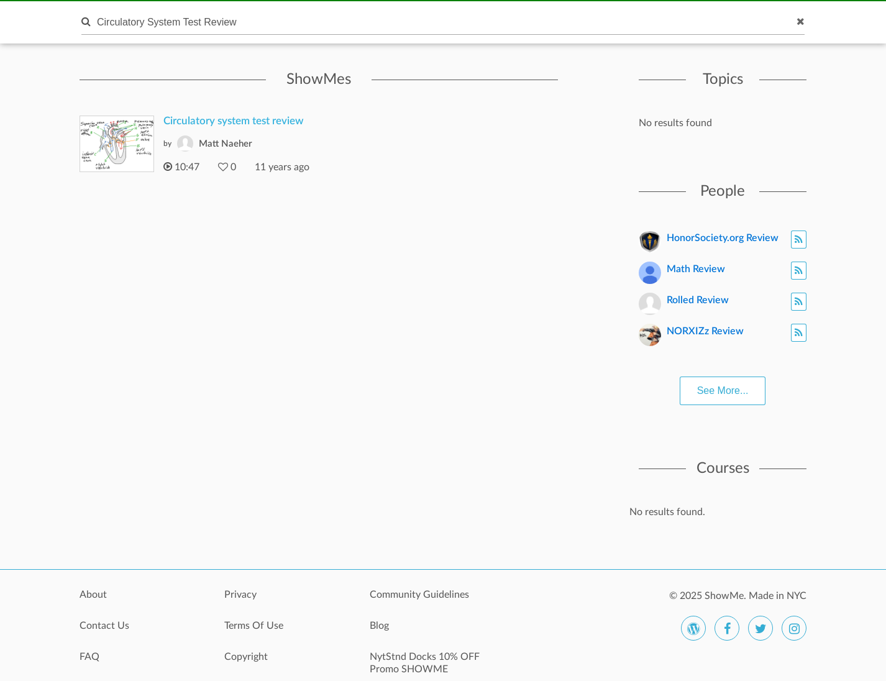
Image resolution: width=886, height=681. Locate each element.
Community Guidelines (419, 595)
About (93, 595)
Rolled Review (698, 300)
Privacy (240, 595)
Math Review (696, 269)
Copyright (246, 657)
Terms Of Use (253, 626)
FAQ (89, 657)
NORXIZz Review (705, 331)
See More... (723, 390)
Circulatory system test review (233, 121)
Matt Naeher (225, 144)
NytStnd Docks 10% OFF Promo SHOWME (425, 663)
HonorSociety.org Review (723, 238)
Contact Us (104, 626)
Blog (379, 626)
